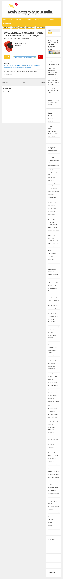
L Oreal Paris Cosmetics (53, 514)
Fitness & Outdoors (52, 191)
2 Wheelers (50, 411)
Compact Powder (52, 357)
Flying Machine (52, 392)
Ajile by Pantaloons (52, 530)
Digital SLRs (51, 232)
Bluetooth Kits (51, 313)
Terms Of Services (52, 123)
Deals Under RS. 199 (40, 27)
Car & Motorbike (51, 154)
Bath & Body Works (52, 449)
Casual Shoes (51, 431)
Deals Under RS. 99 (30, 27)
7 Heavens (50, 509)
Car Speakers (51, 490)
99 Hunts (50, 527)
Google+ (24, 71)
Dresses (49, 194)
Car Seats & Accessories (53, 434)
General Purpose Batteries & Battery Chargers (52, 269)
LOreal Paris (51, 202)
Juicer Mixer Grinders (53, 288)
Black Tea (50, 370)
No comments (40, 69)
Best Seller (50, 138)
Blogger (56, 557)
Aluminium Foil (51, 347)
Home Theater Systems (53, 292)
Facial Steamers (51, 339)
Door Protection (51, 382)
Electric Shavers (52, 389)
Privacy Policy (51, 120)
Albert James (51, 452)
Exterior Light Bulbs (52, 477)
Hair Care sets (51, 360)
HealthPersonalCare (52, 474)
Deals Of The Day (6, 27)
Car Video (50, 329)
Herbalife (50, 446)
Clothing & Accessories (53, 150)
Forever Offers (15, 27)
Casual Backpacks (52, 245)
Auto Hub (50, 185)
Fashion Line (51, 285)
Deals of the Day (51, 135)
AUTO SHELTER (51, 463)
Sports (43, 19)
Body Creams (51, 363)
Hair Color (50, 495)
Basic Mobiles (51, 208)
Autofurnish (51, 199)
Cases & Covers (51, 264)
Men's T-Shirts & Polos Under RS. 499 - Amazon (14, 65)
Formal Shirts (51, 188)
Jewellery (50, 177)
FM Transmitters (52, 408)
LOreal (49, 424)
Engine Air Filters (52, 414)
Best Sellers (22, 27)
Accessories (50, 197)
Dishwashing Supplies (53, 342)
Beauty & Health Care (19, 19)
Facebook (13, 71)
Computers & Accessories (53, 165)
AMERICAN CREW (52, 243)
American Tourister (52, 326)
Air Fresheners (51, 216)
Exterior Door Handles (53, 416)
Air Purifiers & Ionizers (53, 466)
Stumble (30, 71)
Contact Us (50, 118)
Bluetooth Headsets (52, 229)
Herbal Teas (50, 253)
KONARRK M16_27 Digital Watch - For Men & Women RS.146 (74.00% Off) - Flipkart (23, 34)
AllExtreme (50, 235)
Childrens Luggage (52, 310)
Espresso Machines (52, 493)
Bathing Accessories (53, 471)
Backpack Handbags (52, 401)
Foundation (50, 323)
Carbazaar (50, 398)
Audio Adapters (51, 305)
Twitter (19, 71)
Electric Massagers (52, 455)
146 (40, 56)
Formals (50, 261)
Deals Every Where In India (30, 11)
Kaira (49, 256)
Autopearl (50, 180)
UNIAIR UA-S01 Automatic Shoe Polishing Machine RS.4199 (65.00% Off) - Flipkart (52, 72)
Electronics (29, 19)
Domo (49, 276)
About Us (50, 115)
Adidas (49, 379)
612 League (50, 213)
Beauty (49, 157)
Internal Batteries (52, 279)
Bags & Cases (51, 307)
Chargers (50, 373)
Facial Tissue (51, 458)
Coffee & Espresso (52, 282)
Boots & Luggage (52, 297)
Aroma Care (50, 354)
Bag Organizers (51, 395)
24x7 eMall (50, 444)
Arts (49, 498)
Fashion (10, 19)
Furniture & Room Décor (53, 479)
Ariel (49, 484)
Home (4, 19)
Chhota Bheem (51, 376)
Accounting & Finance (53, 511)
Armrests (50, 461)
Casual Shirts (51, 182)
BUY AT (7, 56)
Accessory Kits (51, 227)
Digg (36, 71)
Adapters (50, 332)
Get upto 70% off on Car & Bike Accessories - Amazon (19, 67)
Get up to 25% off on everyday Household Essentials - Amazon (53, 46)
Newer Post (5, 82)
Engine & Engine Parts (53, 439)
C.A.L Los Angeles (52, 316)
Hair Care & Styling (52, 421)
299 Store (50, 522)
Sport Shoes (51, 211)
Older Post (42, 82)
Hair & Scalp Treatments (53, 300)
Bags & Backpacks (52, 487)
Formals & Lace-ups (52, 274)
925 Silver (50, 525)
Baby (49, 169)
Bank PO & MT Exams (53, 506)
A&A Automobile (51, 205)
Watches (37, 19)
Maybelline (50, 219)
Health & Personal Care (53, 160)
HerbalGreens (51, 519)
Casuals (50, 259)
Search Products (51, 19)
